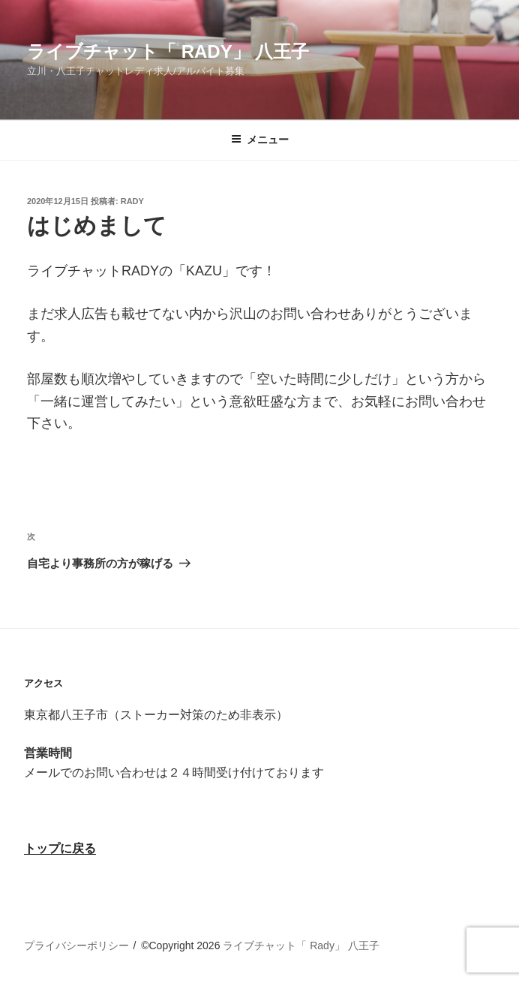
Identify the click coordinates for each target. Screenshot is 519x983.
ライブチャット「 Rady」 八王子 (168, 51)
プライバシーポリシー (76, 945)
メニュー (260, 140)
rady (132, 201)
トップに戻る (60, 848)
